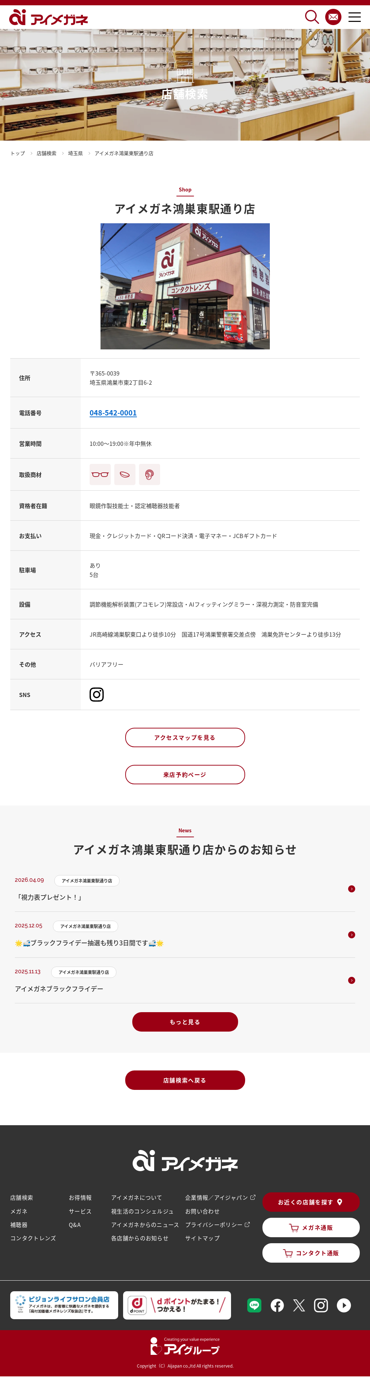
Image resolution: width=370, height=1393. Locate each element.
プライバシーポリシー (213, 1224)
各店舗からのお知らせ (139, 1237)
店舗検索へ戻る (185, 1080)
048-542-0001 (113, 412)
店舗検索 (22, 1197)
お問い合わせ (202, 1210)
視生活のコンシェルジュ (142, 1210)
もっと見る (185, 1021)
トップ (18, 153)
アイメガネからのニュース (144, 1224)
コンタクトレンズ (33, 1237)
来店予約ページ (185, 774)
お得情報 (80, 1197)
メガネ (19, 1210)
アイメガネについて (136, 1197)
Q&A (74, 1224)
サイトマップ (202, 1237)
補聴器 (19, 1224)
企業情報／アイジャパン (216, 1197)
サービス (80, 1210)
